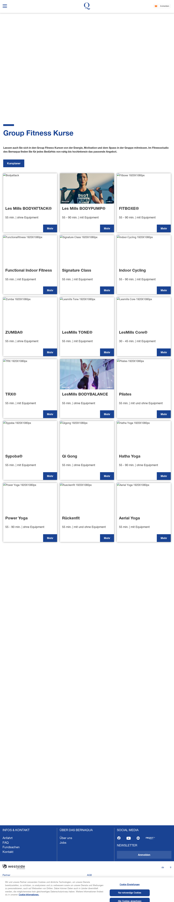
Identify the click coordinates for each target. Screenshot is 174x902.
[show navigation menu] (5, 5)
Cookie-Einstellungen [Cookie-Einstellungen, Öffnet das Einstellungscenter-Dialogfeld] (130, 894)
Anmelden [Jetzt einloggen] (164, 6)
